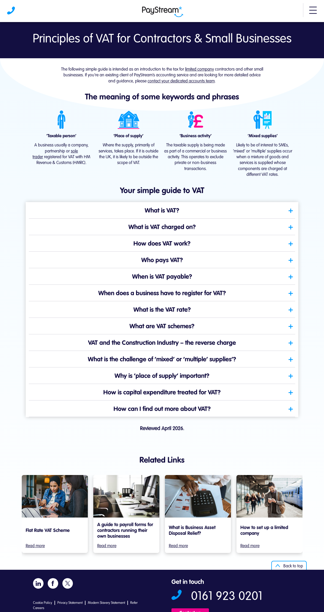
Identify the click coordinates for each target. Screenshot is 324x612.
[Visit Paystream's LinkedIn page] (38, 583)
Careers (38, 608)
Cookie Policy (42, 603)
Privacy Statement (70, 603)
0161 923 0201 (226, 597)
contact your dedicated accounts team (181, 81)
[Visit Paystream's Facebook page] (52, 583)
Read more (35, 546)
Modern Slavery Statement (106, 603)
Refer (134, 603)
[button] (313, 13)
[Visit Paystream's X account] (67, 583)
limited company (199, 69)
